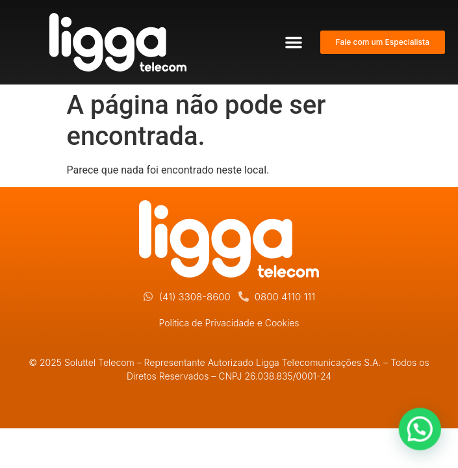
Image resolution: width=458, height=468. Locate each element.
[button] (293, 42)
